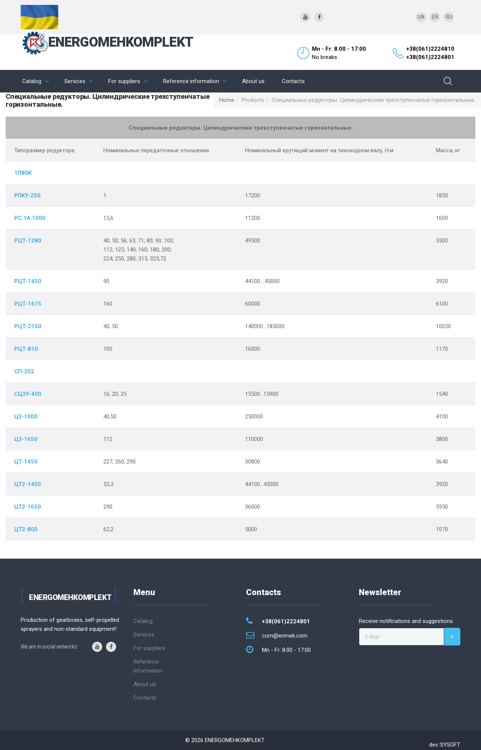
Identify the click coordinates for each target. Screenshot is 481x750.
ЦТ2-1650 (27, 506)
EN (435, 17)
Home (226, 100)
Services (74, 81)
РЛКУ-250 (27, 195)
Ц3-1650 (26, 439)
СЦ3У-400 (27, 394)
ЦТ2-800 (26, 529)
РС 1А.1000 (29, 218)
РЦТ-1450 (27, 281)
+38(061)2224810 (430, 48)
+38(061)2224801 (430, 57)
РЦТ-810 (26, 348)
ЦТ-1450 (26, 461)
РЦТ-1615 (27, 303)
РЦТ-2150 (27, 326)
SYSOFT (450, 744)
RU (449, 17)
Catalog (31, 81)
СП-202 (24, 371)
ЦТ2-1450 (27, 484)
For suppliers (124, 81)
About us (253, 81)
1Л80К (23, 173)
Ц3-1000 (26, 416)
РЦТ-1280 (27, 240)
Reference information (191, 81)
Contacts (293, 81)
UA (421, 17)
